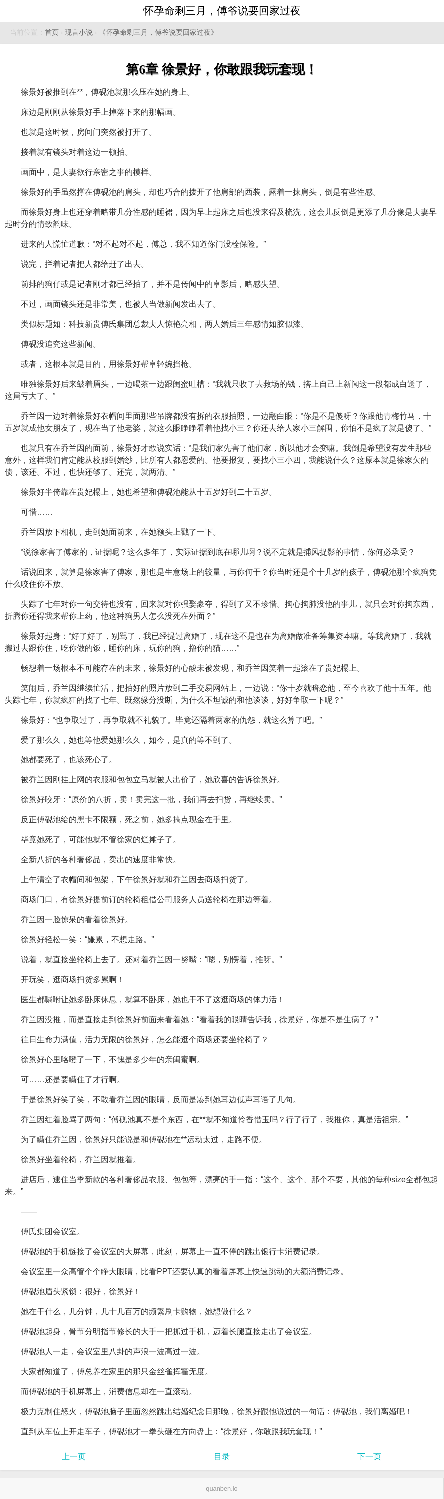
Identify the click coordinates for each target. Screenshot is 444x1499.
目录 (222, 1456)
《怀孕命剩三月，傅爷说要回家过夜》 (158, 32)
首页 (52, 32)
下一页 (370, 1456)
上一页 (74, 1456)
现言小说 (79, 32)
